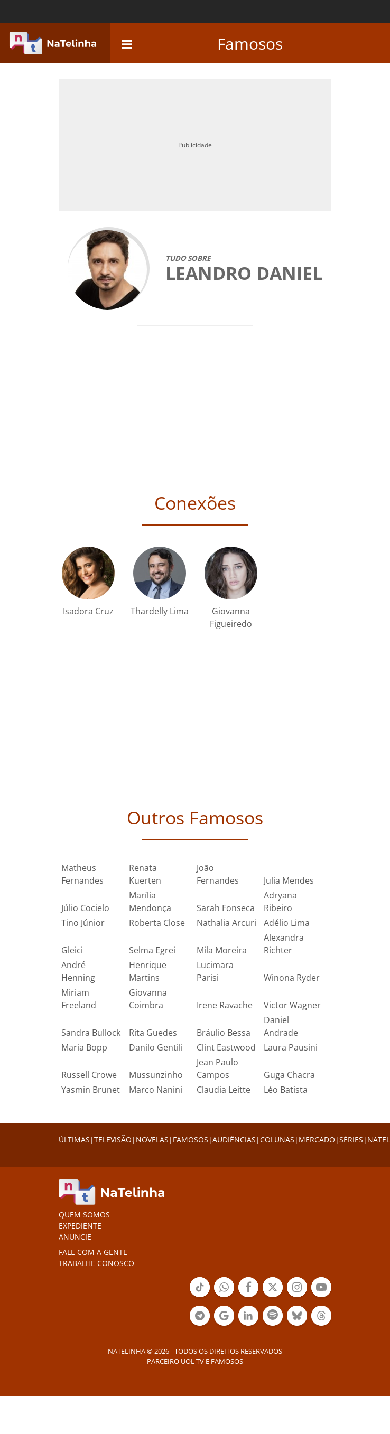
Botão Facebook (248, 1288)
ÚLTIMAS (74, 1140)
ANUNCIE (75, 1237)
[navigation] (126, 43)
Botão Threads (321, 1317)
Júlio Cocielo (85, 908)
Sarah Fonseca (226, 908)
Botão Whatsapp (224, 1288)
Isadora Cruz (88, 611)
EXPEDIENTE (80, 1226)
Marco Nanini (155, 1089)
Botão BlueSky (297, 1317)
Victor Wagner (292, 1005)
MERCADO (317, 1140)
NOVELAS (152, 1140)
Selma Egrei (152, 950)
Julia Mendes (289, 880)
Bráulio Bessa (223, 1032)
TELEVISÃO (113, 1140)
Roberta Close (157, 923)
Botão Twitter (273, 1288)
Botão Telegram (200, 1317)
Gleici (72, 950)
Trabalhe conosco (96, 1263)
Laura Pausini (291, 1047)
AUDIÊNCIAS (234, 1140)
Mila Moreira (222, 950)
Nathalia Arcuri (226, 923)
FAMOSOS (190, 1140)
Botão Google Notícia (224, 1317)
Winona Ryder (292, 977)
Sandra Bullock (90, 1032)
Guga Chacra (289, 1075)
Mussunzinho (156, 1075)
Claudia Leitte (223, 1089)
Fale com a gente (93, 1252)
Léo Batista (286, 1089)
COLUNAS (277, 1140)
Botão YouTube (321, 1288)
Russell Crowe (89, 1075)
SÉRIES (351, 1140)
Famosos (250, 43)
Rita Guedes (153, 1032)
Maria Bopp (84, 1047)
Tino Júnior (83, 923)
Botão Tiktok (200, 1288)
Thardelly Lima (160, 611)
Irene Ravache (225, 1005)
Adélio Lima (287, 923)
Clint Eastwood (226, 1047)
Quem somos (84, 1215)
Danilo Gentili (156, 1047)
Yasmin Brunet (90, 1089)
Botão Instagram (297, 1288)
